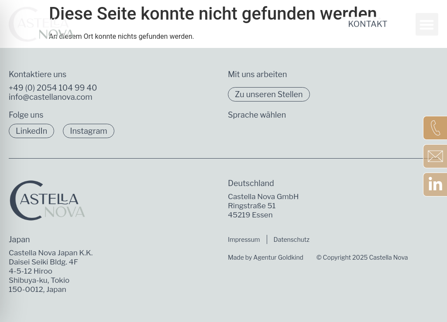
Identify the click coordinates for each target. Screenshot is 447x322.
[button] (427, 19)
